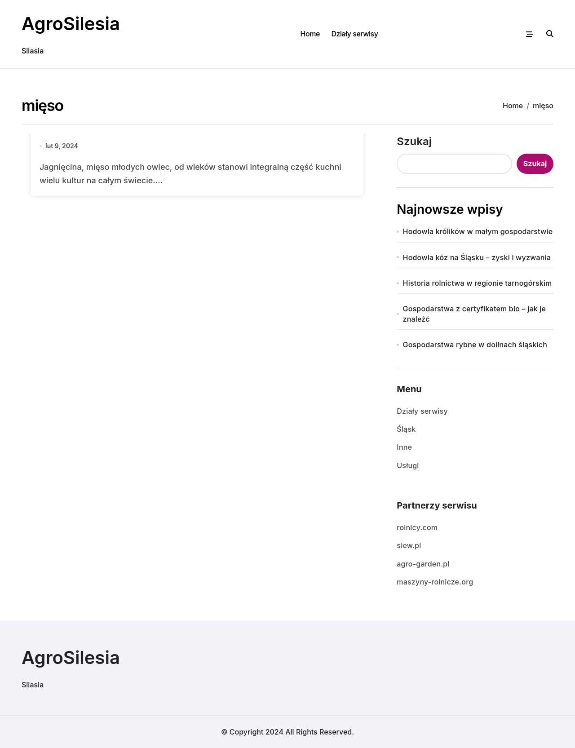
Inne (404, 447)
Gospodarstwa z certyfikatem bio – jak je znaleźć (474, 313)
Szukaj (414, 141)
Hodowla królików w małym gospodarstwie (478, 231)
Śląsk (406, 429)
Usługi (408, 465)
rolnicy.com (417, 527)
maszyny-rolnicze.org (435, 581)
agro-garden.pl (423, 563)
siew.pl (409, 545)
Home (310, 33)
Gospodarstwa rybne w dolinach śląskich (475, 344)
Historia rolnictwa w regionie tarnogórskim (477, 283)
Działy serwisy (354, 33)
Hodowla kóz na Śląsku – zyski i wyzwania (477, 257)
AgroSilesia (71, 24)
